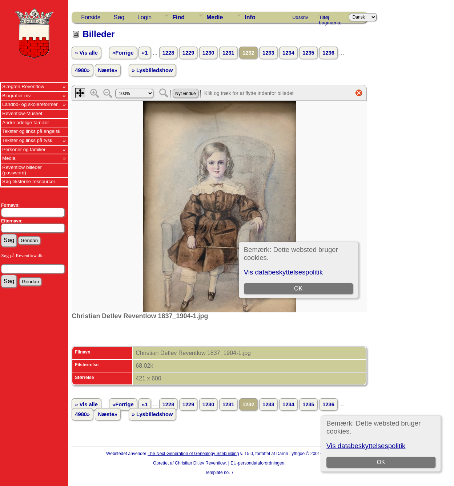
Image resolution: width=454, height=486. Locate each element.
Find (178, 17)
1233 (268, 53)
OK (381, 462)
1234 (288, 53)
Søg (119, 17)
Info (250, 17)
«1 (145, 53)
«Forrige (123, 53)
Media (8, 158)
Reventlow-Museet (22, 113)
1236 (328, 53)
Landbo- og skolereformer (30, 104)
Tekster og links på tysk (27, 140)
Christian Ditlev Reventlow (200, 463)
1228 (168, 53)
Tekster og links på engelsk (31, 131)
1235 (308, 53)
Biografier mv (16, 95)
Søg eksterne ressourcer (28, 181)
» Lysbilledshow (152, 70)
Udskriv (300, 17)
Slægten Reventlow (23, 86)
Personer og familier (23, 149)
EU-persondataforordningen (257, 463)
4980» (82, 70)
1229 (188, 53)
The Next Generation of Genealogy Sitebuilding (193, 453)
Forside (90, 17)
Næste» (107, 70)
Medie (214, 17)
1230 (208, 53)
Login (144, 17)
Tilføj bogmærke (330, 19)
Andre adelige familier (25, 122)
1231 (228, 53)
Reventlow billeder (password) (22, 170)
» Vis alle (86, 53)
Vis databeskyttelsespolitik (365, 446)
